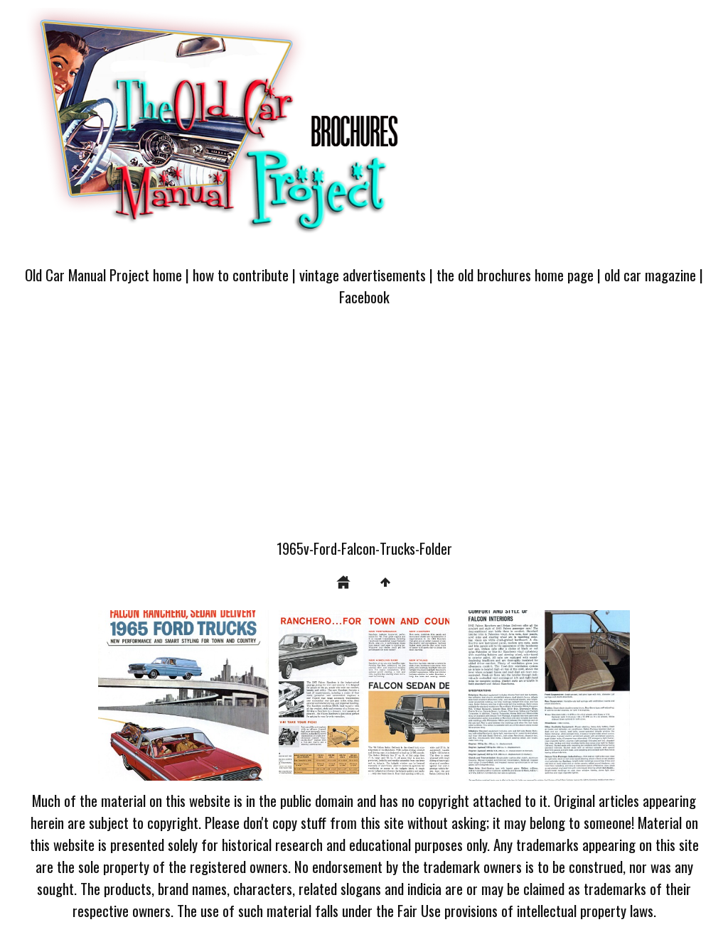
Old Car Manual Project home (103, 275)
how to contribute (241, 275)
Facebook (364, 297)
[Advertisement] (364, 431)
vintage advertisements (362, 275)
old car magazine (650, 275)
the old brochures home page (515, 275)
